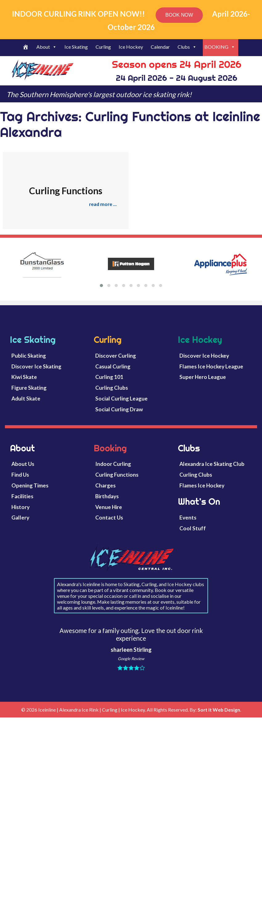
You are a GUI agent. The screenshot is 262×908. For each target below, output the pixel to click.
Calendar (160, 47)
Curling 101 (109, 377)
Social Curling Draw (119, 409)
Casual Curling (112, 366)
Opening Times (29, 485)
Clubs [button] (187, 47)
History (20, 507)
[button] (101, 285)
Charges (105, 485)
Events (187, 517)
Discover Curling (115, 355)
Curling (103, 47)
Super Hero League (202, 377)
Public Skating (28, 355)
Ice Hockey (131, 47)
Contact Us (109, 517)
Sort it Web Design (219, 710)
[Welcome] (26, 47)
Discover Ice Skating (36, 366)
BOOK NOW (179, 15)
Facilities (22, 496)
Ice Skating (76, 47)
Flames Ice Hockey (201, 485)
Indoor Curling (113, 464)
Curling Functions (116, 474)
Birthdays (107, 496)
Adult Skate (25, 398)
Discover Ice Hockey (204, 355)
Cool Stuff (192, 528)
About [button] (46, 47)
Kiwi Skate (24, 377)
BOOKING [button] (219, 47)
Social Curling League (121, 398)
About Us (22, 464)
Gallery (20, 517)
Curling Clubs (111, 387)
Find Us (20, 474)
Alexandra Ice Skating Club (211, 464)
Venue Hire (108, 507)
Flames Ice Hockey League (211, 366)
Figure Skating (29, 387)
